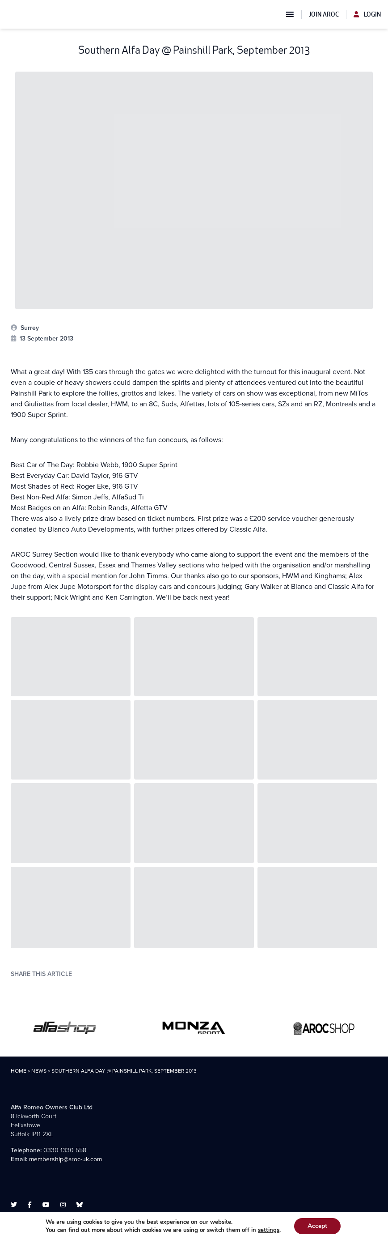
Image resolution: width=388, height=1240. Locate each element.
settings (268, 1230)
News (38, 1071)
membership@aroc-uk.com (65, 1159)
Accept (317, 1226)
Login (367, 14)
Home (18, 1071)
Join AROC (324, 14)
